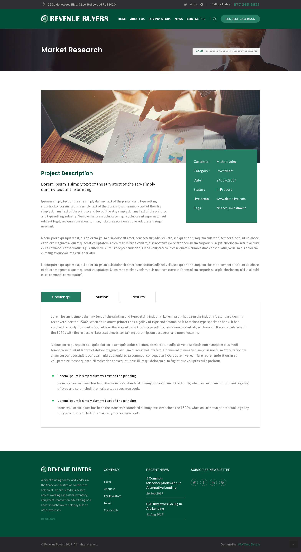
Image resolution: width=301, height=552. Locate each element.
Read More (48, 518)
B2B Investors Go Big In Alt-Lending (164, 506)
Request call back (240, 18)
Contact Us (111, 510)
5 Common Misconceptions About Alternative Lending (163, 483)
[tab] (61, 297)
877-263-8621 (246, 4)
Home (108, 481)
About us (109, 488)
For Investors (112, 496)
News (107, 503)
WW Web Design (249, 544)
